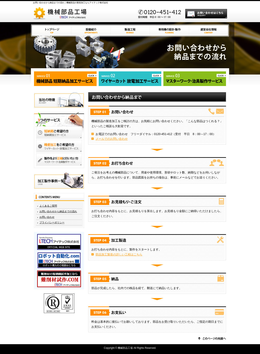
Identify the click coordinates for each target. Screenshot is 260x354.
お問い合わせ (46, 217)
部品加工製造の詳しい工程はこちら (119, 254)
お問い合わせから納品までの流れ (58, 211)
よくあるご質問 (48, 205)
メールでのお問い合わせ (112, 138)
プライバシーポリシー (51, 222)
